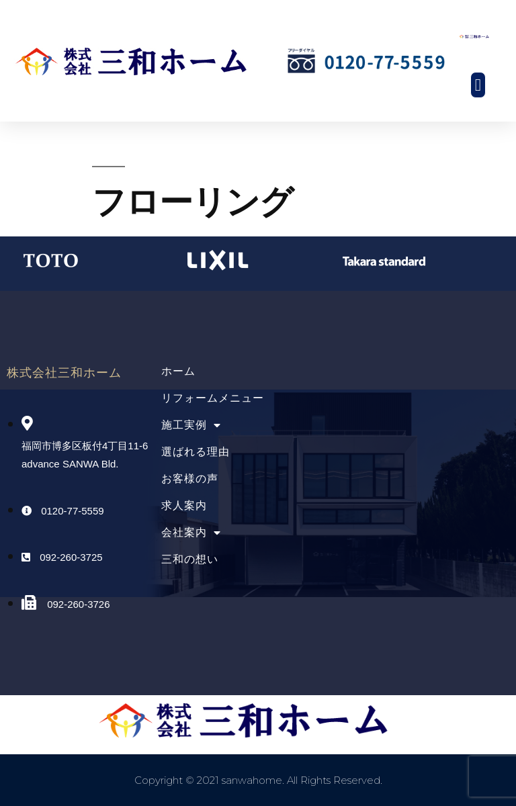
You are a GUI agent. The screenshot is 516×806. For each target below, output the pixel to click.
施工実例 (191, 424)
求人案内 (184, 505)
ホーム (178, 371)
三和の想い (189, 559)
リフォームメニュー (212, 398)
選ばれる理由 (195, 451)
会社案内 (191, 532)
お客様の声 (189, 478)
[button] (478, 85)
